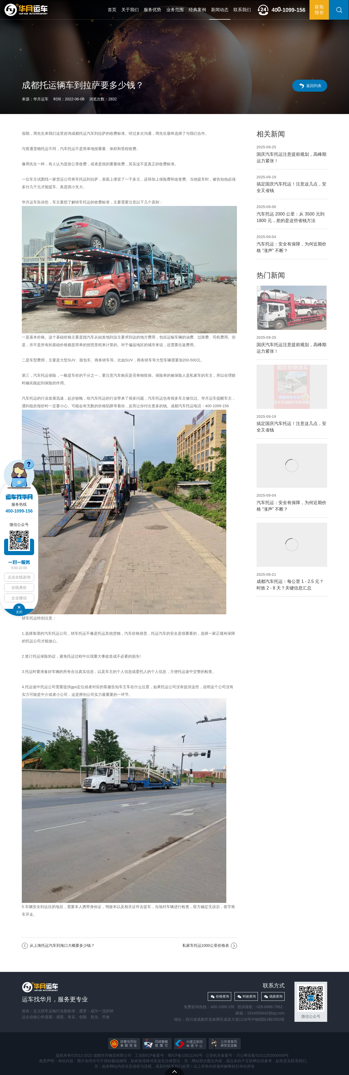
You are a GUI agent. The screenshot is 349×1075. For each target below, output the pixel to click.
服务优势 (152, 9)
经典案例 (197, 9)
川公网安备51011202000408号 (262, 1055)
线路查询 (275, 996)
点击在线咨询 (19, 577)
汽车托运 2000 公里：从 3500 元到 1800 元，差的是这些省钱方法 (292, 214)
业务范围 (175, 9)
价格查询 (222, 996)
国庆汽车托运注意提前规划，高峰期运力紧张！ (292, 154)
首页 (112, 9)
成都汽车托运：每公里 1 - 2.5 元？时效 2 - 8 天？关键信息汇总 (292, 557)
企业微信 (19, 598)
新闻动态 (219, 9)
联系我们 (242, 9)
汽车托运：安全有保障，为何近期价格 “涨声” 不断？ (292, 244)
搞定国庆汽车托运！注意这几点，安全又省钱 (292, 184)
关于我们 (130, 9)
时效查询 (249, 996)
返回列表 (313, 85)
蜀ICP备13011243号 (185, 1055)
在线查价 (19, 587)
